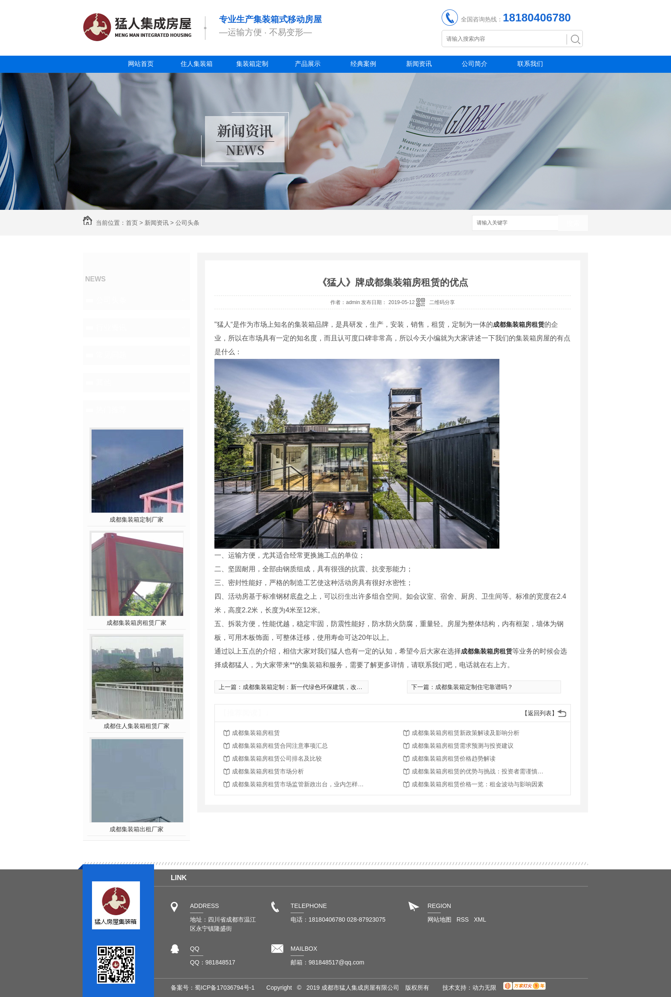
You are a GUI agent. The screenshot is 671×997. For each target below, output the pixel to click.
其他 (103, 382)
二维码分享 (442, 302)
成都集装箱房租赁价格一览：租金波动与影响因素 (477, 784)
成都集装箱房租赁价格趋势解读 (454, 758)
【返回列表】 (540, 713)
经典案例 (363, 63)
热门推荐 (111, 410)
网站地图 (439, 919)
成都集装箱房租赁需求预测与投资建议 (463, 745)
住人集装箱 (197, 63)
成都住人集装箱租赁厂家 (136, 725)
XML (480, 919)
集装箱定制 (252, 63)
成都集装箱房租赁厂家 (136, 622)
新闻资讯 (419, 63)
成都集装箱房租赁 (518, 324)
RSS (464, 919)
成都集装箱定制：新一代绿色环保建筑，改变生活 (308, 687)
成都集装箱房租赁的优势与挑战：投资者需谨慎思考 (480, 771)
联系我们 (530, 63)
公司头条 (187, 222)
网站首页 (141, 63)
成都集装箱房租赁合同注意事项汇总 (280, 745)
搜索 (573, 223)
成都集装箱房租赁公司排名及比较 (277, 758)
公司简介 (474, 63)
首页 (132, 222)
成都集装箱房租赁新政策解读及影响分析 (466, 732)
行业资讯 (111, 327)
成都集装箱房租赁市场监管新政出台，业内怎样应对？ (300, 784)
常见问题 (111, 355)
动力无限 (484, 987)
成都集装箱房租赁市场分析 (268, 771)
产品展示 (308, 63)
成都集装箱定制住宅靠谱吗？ (474, 687)
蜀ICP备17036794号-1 (225, 987)
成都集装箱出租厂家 (136, 829)
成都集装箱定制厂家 (136, 519)
